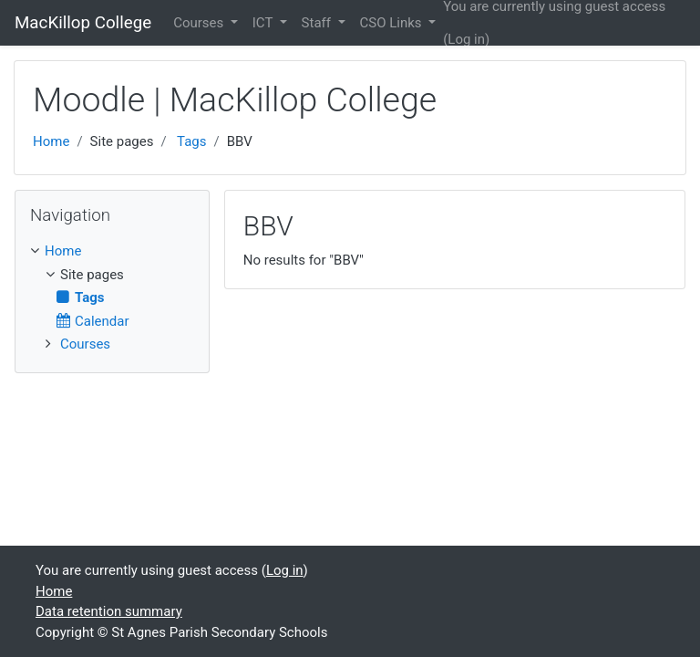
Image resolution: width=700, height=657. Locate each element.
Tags (191, 141)
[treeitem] (112, 251)
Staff (318, 23)
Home (51, 141)
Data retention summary (109, 611)
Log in (466, 39)
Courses (200, 23)
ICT (264, 23)
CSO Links (393, 23)
